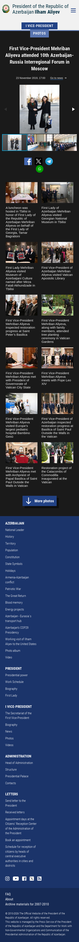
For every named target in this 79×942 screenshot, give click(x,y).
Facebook (24, 878)
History (9, 536)
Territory (10, 543)
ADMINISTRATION (18, 756)
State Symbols (14, 564)
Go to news (56, 78)
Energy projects (14, 609)
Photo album (12, 651)
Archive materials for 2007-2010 (27, 904)
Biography (11, 689)
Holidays (10, 571)
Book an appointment (18, 840)
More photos (44, 501)
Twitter (32, 878)
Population (11, 550)
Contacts (10, 783)
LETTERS (11, 794)
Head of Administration (19, 763)
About (9, 899)
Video (8, 657)
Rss (39, 878)
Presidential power (16, 675)
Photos (39, 33)
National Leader (14, 530)
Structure (11, 769)
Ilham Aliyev (47, 12)
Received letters (15, 812)
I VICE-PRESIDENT (40, 26)
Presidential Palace (16, 776)
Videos (9, 745)
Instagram (7, 878)
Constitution (12, 557)
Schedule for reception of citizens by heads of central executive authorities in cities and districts (20, 856)
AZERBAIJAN (14, 523)
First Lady (11, 695)
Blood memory (14, 602)
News (8, 731)
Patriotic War (13, 589)
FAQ (8, 894)
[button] (73, 109)
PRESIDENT (13, 668)
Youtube (16, 878)
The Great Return (15, 596)
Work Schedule (14, 682)
